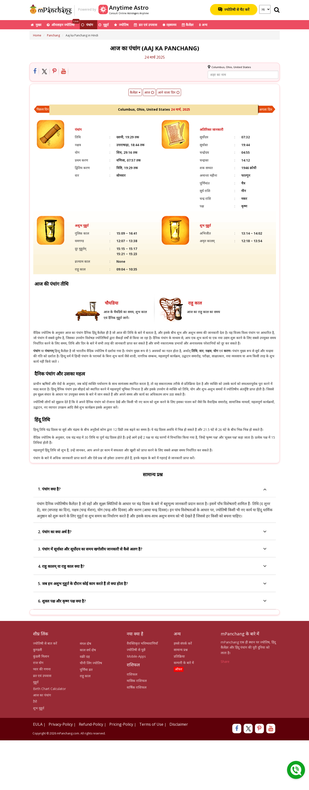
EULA (37, 724)
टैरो (35, 701)
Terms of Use (151, 724)
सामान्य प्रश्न (181, 649)
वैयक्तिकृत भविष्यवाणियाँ (142, 643)
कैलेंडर (188, 24)
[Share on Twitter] (44, 71)
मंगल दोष (85, 643)
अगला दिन (265, 109)
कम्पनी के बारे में (184, 662)
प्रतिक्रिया (179, 656)
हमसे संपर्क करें (183, 643)
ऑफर (178, 669)
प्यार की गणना (42, 669)
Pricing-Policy (121, 724)
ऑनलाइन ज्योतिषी (63, 23)
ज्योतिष (121, 24)
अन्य (203, 24)
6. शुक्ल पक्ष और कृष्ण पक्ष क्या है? (152, 601)
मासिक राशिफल (137, 680)
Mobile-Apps (136, 656)
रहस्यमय (169, 24)
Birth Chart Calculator (49, 688)
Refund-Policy (91, 724)
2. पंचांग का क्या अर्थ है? (152, 532)
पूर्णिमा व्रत (86, 669)
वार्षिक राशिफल (136, 687)
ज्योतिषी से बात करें (45, 643)
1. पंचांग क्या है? (152, 489)
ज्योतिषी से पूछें (136, 649)
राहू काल (85, 676)
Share (225, 661)
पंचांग (87, 24)
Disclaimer (178, 724)
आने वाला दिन (168, 92)
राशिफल (132, 674)
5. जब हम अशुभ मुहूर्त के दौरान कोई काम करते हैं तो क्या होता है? (152, 584)
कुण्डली (37, 649)
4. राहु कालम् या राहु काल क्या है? (152, 566)
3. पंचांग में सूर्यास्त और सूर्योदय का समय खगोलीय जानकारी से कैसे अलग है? (152, 549)
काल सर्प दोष (88, 650)
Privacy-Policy (61, 724)
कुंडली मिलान (41, 656)
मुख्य (36, 24)
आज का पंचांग (42, 695)
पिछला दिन (43, 109)
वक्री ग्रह (85, 656)
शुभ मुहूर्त (38, 708)
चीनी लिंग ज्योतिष (91, 663)
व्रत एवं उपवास (145, 24)
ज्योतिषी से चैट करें (233, 9)
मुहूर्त (103, 24)
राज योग (38, 662)
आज (149, 92)
